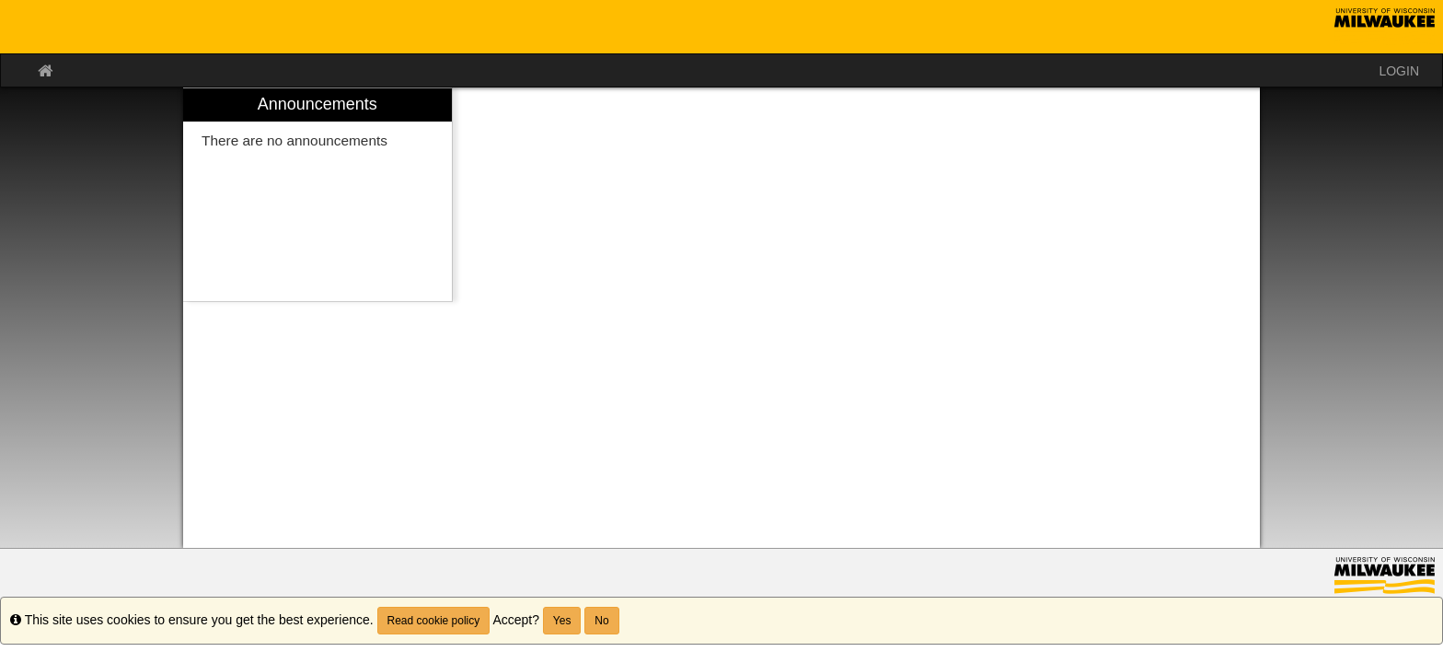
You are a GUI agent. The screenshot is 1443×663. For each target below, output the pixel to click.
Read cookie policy (433, 620)
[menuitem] (317, 194)
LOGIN (1399, 71)
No (601, 620)
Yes (562, 620)
